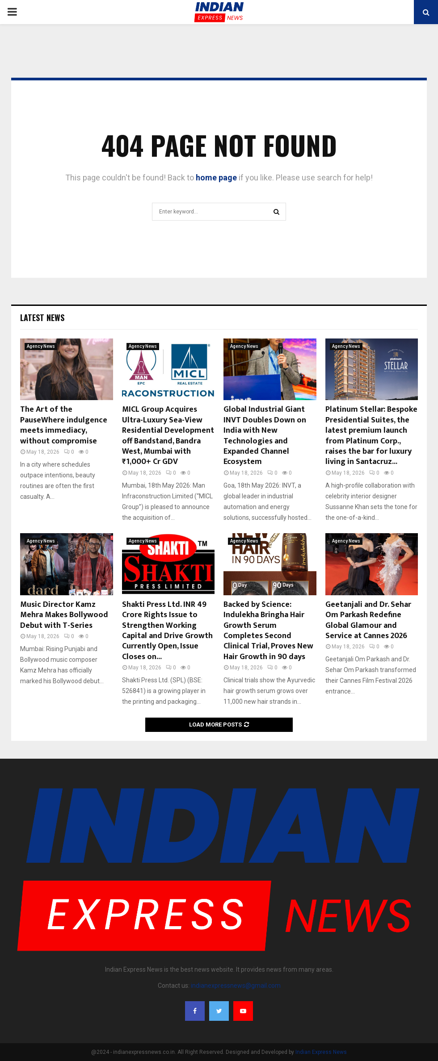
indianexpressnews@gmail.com (236, 985)
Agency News (41, 346)
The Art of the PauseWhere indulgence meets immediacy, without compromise (63, 425)
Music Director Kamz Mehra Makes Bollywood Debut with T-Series (64, 615)
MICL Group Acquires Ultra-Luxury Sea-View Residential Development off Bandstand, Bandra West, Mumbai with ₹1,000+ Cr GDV (168, 435)
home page (216, 177)
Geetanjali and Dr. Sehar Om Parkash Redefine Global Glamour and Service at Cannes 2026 (368, 620)
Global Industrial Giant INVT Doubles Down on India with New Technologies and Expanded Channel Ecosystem (264, 435)
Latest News (42, 317)
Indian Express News (321, 1052)
